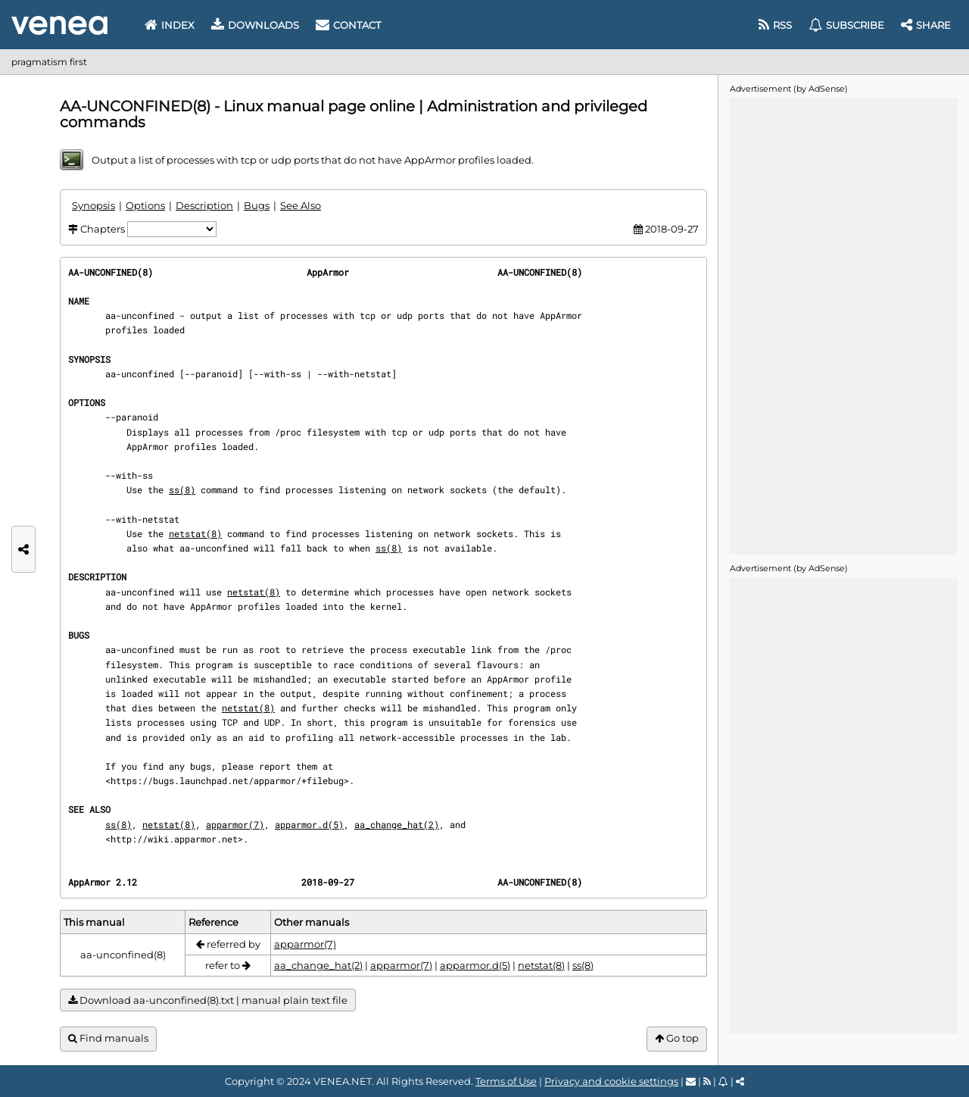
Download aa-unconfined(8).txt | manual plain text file (207, 1000)
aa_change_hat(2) (396, 824)
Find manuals (108, 1038)
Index (170, 25)
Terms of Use (506, 1081)
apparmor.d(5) (309, 824)
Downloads (255, 25)
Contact (348, 25)
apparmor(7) (235, 824)
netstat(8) (195, 533)
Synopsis (93, 205)
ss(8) (182, 489)
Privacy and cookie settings (611, 1081)
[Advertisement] (843, 325)
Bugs (257, 205)
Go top (677, 1038)
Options (145, 205)
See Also (300, 205)
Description (204, 205)
